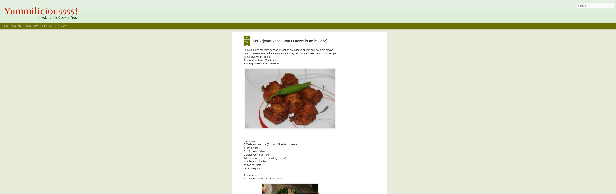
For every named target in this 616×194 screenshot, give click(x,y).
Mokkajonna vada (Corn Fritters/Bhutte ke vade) (290, 41)
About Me (16, 25)
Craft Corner (61, 25)
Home (5, 25)
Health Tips (46, 25)
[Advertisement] (355, 91)
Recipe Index (31, 25)
